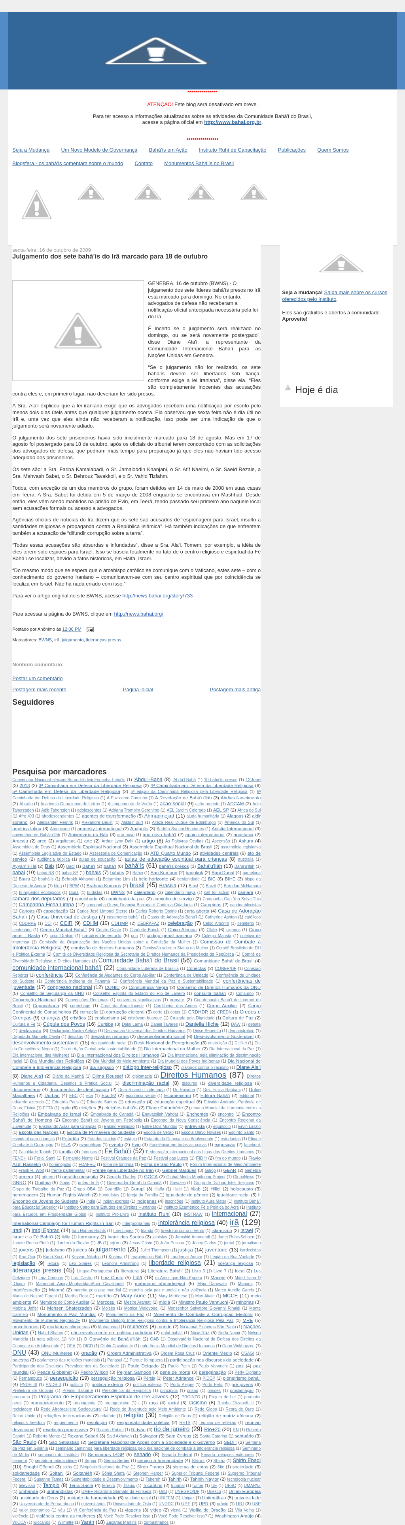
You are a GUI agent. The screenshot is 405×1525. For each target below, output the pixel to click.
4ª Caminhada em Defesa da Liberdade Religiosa (202, 785)
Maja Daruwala (212, 1284)
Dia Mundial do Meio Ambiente (121, 1061)
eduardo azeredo (28, 1102)
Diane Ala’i (32, 1075)
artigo (148, 841)
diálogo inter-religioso (147, 1067)
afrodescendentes (58, 816)
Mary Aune (133, 1296)
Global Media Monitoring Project (195, 1177)
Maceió (217, 1277)
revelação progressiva (65, 1429)
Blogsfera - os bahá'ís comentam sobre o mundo (67, 163)
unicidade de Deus (38, 1497)
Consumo (245, 993)
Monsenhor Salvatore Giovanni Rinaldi (203, 1308)
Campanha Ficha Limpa (46, 904)
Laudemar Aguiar (186, 1257)
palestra (20, 1359)
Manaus (245, 1284)
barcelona (252, 873)
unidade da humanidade (91, 1497)
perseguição (64, 1378)
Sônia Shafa (113, 1473)
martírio (104, 1295)
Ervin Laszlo (249, 1126)
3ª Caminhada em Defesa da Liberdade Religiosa (90, 785)
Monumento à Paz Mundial (67, 1314)
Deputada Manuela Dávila (36, 1036)
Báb (49, 866)
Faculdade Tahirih (35, 1152)
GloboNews (243, 1177)
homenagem (25, 1194)
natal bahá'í (172, 1333)
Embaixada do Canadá (112, 1114)
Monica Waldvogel (141, 1308)
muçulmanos (25, 1326)
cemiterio (245, 923)
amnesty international (100, 828)
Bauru (24, 879)
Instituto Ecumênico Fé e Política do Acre (201, 1207)
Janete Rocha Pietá (30, 1243)
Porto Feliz (212, 1384)
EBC (73, 1095)
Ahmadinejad (159, 816)
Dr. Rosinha (184, 1090)
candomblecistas (245, 905)
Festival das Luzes (171, 1158)
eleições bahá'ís (121, 1107)
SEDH (230, 1442)
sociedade (242, 1466)
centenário (22, 930)
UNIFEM (166, 1498)
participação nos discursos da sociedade (212, 1359)
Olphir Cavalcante (116, 1346)
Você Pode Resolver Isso (127, 1516)
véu (61, 1510)
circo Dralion (62, 936)
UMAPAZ (252, 1485)
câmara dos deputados (38, 898)
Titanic (129, 1485)
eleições (87, 1107)
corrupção (89, 1012)
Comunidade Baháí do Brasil (224, 960)
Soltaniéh (82, 1473)
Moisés (108, 1308)
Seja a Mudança (30, 150)
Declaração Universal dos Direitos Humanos (144, 1031)
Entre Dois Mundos (159, 1126)
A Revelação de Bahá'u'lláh (183, 797)
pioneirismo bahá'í (242, 1377)
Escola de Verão (159, 1132)
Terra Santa (81, 1485)
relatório (107, 1416)
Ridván (138, 1429)
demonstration (241, 1031)
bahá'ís (134, 865)
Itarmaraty (88, 1236)
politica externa (107, 1384)
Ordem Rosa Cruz (178, 1353)
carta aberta (196, 910)
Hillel (215, 1188)
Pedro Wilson (94, 1372)
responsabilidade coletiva (143, 1422)
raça (153, 1402)
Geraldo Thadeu (121, 1177)
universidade (248, 1497)
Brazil (211, 886)
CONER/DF (225, 968)
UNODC (166, 1504)
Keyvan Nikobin (86, 1257)
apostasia (244, 834)
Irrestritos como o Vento (182, 1230)
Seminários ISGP (106, 1454)
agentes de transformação (109, 815)
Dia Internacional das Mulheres (40, 1055)
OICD (88, 1346)
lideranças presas (103, 639)
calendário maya (180, 892)
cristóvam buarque (145, 1018)
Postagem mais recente (39, 689)
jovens (26, 1250)
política (76, 1384)
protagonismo (116, 1403)
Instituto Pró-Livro (112, 1214)
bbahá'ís (46, 879)
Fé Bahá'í (118, 1151)
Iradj (17, 1230)
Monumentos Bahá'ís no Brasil (199, 163)
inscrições (174, 1201)
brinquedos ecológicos (40, 892)
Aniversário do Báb (88, 834)
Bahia (137, 873)
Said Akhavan (119, 1436)
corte (158, 1012)
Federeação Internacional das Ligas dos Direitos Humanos (200, 1152)
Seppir (91, 1460)
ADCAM (235, 803)
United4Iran (214, 1497)
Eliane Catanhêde (164, 1107)
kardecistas (250, 1250)
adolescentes (89, 810)
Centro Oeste (108, 930)
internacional (229, 1213)
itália (66, 1237)
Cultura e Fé (23, 1024)
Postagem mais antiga (235, 689)
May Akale (205, 1296)
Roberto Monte (46, 1436)
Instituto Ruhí (154, 1214)
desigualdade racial (109, 1043)
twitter (198, 1485)
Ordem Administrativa (129, 1353)
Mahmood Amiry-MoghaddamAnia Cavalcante (80, 1284)
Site (220, 1467)
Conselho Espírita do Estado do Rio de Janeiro (139, 993)
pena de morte (175, 1372)
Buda (74, 892)
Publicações (292, 150)
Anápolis (139, 828)
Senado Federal (177, 1455)
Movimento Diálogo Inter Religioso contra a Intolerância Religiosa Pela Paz (161, 1320)
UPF (185, 1503)
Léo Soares (80, 1263)
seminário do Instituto (58, 1455)
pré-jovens (242, 1384)
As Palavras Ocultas (184, 841)
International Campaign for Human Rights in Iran (63, 1223)
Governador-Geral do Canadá (134, 1183)
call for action (216, 892)
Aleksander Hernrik (55, 822)
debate (254, 1024)
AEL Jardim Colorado (186, 810)
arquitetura (66, 841)
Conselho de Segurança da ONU (52, 993)
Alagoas (235, 815)
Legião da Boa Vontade (232, 1257)
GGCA (150, 1176)
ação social (173, 803)
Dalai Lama (132, 1024)
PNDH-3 (53, 1384)
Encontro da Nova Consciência (180, 1120)
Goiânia (43, 1182)
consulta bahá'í (210, 993)
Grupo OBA (84, 1189)
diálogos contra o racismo (205, 1067)
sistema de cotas (190, 1466)
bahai (18, 872)
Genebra (253, 1170)
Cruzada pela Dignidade (192, 1018)
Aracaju (20, 840)
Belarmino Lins (117, 879)
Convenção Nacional (34, 999)
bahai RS (45, 873)
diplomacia (142, 1076)
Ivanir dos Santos (126, 1236)
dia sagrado (102, 1067)
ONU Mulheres (56, 1353)
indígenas (146, 1201)
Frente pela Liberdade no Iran (123, 1170)
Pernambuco (30, 1378)
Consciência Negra (148, 987)
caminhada (86, 898)
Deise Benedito (207, 1031)
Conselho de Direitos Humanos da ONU (219, 987)
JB (99, 1243)
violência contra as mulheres (65, 1515)
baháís (117, 872)
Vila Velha (244, 1510)
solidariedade (26, 1473)
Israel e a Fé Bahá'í (32, 1236)
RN (235, 1430)
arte (88, 840)
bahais (93, 872)
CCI (48, 923)
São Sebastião (64, 1442)
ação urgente (207, 804)
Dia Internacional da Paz (231, 1049)
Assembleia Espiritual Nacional (89, 846)
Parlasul (114, 1360)
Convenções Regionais (86, 1000)
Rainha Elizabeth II (236, 1403)
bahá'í (110, 866)
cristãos (78, 1017)
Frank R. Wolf (31, 1170)
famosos (89, 1152)
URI (240, 1503)
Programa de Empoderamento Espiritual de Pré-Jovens (103, 1397)
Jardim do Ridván (73, 1243)
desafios (75, 1036)
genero (26, 1176)
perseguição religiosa (112, 1377)
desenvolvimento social (161, 1036)
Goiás (64, 1183)
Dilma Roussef (107, 1075)
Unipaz (188, 1498)
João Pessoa (172, 1243)
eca (89, 1095)
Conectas (196, 968)
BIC (212, 878)
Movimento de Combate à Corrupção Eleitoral (203, 1314)
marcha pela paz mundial (97, 1290)
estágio (130, 1139)
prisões (214, 1390)
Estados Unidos (101, 1139)
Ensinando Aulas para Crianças (68, 1126)
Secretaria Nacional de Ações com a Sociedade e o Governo (151, 1442)
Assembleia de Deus (31, 847)
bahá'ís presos (174, 866)
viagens (133, 1509)
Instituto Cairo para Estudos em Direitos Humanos (110, 1207)
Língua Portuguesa (94, 1271)
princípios (169, 1390)
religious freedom (28, 1422)
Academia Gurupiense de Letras (70, 804)
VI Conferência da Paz (95, 1510)
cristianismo (107, 1017)
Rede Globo (206, 1409)
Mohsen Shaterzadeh (69, 1307)
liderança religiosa (235, 1263)
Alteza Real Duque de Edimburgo (184, 822)
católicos (253, 917)
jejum (115, 1242)
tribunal (178, 1485)
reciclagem (22, 1409)
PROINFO (191, 1397)
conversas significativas (139, 1000)
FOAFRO (87, 1164)
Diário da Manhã (68, 1076)
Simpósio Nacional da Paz (104, 1467)
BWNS (45, 639)
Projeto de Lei (222, 1397)
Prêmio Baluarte (77, 1390)
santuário (244, 1435)
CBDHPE (27, 923)
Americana (60, 829)
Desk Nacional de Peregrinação (167, 1042)
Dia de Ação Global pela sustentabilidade (98, 1049)
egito (65, 1107)
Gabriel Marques (179, 1170)
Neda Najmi (229, 1333)
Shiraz (198, 1460)
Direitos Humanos (194, 1074)
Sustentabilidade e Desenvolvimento (104, 1479)
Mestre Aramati (137, 1302)
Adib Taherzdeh (55, 810)
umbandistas (60, 1491)
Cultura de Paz (238, 1017)
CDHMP (119, 923)
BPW (74, 886)
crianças (50, 1018)
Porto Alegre (182, 1384)
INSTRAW (193, 1214)
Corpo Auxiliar (222, 1005)
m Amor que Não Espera (178, 1278)
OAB (154, 1339)
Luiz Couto (112, 1277)
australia (246, 859)
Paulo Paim (179, 1366)
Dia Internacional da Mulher (172, 1048)
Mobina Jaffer (25, 1308)
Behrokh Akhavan (78, 879)
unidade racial (138, 1498)
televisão (27, 1485)
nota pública (48, 1339)
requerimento (66, 1422)
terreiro (108, 1485)
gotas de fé (88, 1183)
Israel (246, 1230)
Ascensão (221, 841)
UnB (163, 1491)
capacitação (56, 910)
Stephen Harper (148, 1473)
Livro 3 (198, 1271)
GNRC (19, 1182)
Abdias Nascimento (241, 797)
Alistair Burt (132, 822)
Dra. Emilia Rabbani (222, 1090)
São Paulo (24, 1442)
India (90, 1201)
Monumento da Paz (125, 1314)
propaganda (84, 1403)
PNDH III (28, 1384)
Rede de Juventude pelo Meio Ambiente (148, 1409)
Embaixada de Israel (59, 1113)
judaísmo (55, 1249)
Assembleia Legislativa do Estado (50, 853)
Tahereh (153, 1479)
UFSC (230, 1485)
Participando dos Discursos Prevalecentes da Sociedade (65, 1366)
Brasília (167, 885)
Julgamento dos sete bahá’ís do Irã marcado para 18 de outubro (110, 256)
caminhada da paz (125, 898)
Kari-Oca (27, 1257)
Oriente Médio (217, 1353)
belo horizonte (153, 878)
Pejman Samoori (134, 1372)
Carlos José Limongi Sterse (102, 911)
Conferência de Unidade (185, 975)
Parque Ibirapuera (146, 1360)
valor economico (34, 1510)
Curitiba (105, 1024)
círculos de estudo (101, 935)
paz (240, 1365)
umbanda (28, 1491)
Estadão (70, 1138)
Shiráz (219, 1460)
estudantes (231, 1139)
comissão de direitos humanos (102, 947)
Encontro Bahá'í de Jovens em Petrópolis (102, 1120)
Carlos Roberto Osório (155, 911)
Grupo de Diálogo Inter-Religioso (224, 1183)
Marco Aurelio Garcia (234, 1290)
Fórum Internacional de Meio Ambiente (225, 1164)
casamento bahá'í (123, 917)
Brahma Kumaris (104, 885)
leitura (53, 1263)
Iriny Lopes (124, 1230)
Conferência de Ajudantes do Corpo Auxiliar (115, 975)
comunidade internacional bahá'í (57, 967)
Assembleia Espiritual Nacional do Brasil (170, 846)
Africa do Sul (249, 810)
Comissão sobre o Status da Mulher (175, 948)
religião (133, 1415)
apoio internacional (205, 834)
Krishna (116, 1257)
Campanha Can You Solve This (231, 899)
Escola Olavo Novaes (201, 1132)
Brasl (193, 886)
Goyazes (178, 1183)
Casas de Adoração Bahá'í (172, 917)
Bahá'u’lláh (245, 866)
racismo (198, 1402)
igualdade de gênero (187, 1194)
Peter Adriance (178, 1377)
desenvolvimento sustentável (45, 1043)
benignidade (188, 879)
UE (214, 1485)
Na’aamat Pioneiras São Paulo (208, 1327)
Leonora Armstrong (120, 1263)
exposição (224, 1144)
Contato (143, 163)
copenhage (80, 1006)
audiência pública (53, 859)
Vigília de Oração (207, 1509)
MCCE (230, 1296)
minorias (245, 1301)
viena (176, 1510)
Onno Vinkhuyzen (238, 1346)
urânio (223, 1504)
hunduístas (109, 1195)
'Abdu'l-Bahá (148, 779)
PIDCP (208, 1378)
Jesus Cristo (140, 1243)
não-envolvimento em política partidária (111, 1332)
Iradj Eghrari (46, 1230)
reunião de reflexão (217, 1422)
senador (19, 1460)
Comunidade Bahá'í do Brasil (138, 960)
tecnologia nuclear (244, 1479)
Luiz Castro (82, 1278)
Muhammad (109, 1327)
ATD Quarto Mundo (170, 853)
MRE (247, 1320)
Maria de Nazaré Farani (34, 1296)
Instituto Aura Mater (208, 1201)
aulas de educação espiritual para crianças (176, 859)
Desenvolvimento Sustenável (224, 1036)
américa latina (26, 828)
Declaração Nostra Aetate (73, 1031)
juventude (216, 1250)
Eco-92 (109, 1095)
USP (256, 1504)
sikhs (67, 1467)
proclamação (242, 1390)
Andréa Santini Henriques (180, 829)
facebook (252, 1145)
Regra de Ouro (239, 1409)
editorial (247, 1095)
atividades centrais (219, 853)
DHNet (241, 1043)
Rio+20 (212, 1429)
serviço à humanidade (160, 1460)
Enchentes (197, 1113)
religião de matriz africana (226, 1415)
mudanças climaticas (68, 1326)
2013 (25, 785)
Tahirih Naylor (204, 1478)
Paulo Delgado (143, 1365)
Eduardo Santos (102, 1102)
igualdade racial (233, 1194)
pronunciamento (47, 1402)
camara (245, 892)
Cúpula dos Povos (64, 1024)
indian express (116, 1201)
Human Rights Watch (69, 1194)
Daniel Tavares (164, 1024)
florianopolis (60, 1164)
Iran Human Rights (89, 1230)
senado (142, 1454)
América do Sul (239, 822)
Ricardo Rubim (110, 1430)
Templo (51, 1485)
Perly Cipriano (248, 1372)
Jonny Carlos (204, 1243)
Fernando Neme (78, 1158)
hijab (196, 1188)
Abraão (26, 804)
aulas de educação (97, 859)
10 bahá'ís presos (220, 780)
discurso (189, 1083)
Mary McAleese (173, 1296)
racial (173, 1402)
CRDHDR (198, 1011)
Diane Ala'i (249, 1067)
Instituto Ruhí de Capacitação (233, 150)
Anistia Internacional (233, 828)
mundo (164, 1326)
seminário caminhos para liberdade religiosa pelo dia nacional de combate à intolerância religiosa (145, 1448)
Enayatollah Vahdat (160, 1114)
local (239, 1270)
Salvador (148, 1435)
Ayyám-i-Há (24, 866)
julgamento (72, 639)
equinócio (222, 1126)
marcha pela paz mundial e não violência (167, 1290)
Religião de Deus (175, 1416)
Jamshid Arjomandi (192, 1237)
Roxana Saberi (83, 1435)
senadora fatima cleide (56, 1460)
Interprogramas (136, 1223)
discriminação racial (145, 1083)
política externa (147, 1384)
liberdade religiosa (175, 1262)
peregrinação (212, 1372)
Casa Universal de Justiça (67, 917)
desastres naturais (110, 1036)
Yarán (88, 1522)
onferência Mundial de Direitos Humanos (177, 1346)
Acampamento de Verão (130, 804)
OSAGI (247, 1353)
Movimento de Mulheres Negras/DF (46, 1320)
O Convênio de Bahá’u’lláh (112, 1338)
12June (253, 779)
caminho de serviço (173, 898)
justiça (185, 1250)
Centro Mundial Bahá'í (63, 929)
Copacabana (46, 1005)
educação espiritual (174, 1101)
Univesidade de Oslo (132, 1504)
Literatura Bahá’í (165, 1270)
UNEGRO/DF (187, 1491)
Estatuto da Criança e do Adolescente (178, 1139)
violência (20, 1516)
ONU (19, 1352)
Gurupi (137, 1188)
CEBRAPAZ (148, 923)
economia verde (141, 1095)
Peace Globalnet (54, 1372)
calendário (144, 892)
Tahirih (175, 1478)
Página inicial (138, 689)
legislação (23, 1263)
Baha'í (88, 866)
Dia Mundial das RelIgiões (57, 1060)
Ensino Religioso (119, 1126)
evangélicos (90, 1145)
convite (177, 999)
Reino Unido (23, 1416)
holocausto (242, 1188)
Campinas (211, 904)
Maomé (56, 1289)
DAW (235, 1024)
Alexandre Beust (96, 822)
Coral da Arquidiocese (122, 1006)
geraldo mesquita (80, 1176)
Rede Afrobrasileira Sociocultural (71, 1409)
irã (56, 639)
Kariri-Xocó (53, 1257)
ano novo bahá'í (159, 834)
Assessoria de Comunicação (115, 853)
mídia (164, 1301)
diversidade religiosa (230, 1083)
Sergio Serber (117, 1460)
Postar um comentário (37, 678)
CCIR (66, 923)
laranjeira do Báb (146, 1257)
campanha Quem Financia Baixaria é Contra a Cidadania (140, 905)
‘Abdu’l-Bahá (184, 780)
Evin (136, 1144)
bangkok (194, 872)
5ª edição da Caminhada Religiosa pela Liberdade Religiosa (189, 791)
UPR (204, 1503)
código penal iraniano (169, 935)
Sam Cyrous (178, 1435)
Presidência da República (126, 1390)
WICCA (19, 1522)
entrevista (195, 1126)
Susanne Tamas (49, 1479)
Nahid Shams (50, 1333)
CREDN (224, 1012)
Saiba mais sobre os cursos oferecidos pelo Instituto (334, 295)
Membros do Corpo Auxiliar (64, 1302)
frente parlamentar (68, 1170)
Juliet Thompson (155, 1250)
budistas (94, 892)
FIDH (201, 1157)
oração (89, 1353)
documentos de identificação (79, 1089)
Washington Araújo (234, 1515)
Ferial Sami (44, 1158)
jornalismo (251, 1243)
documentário (26, 1089)
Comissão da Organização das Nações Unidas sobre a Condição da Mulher (114, 942)
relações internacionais (67, 1415)
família (65, 1151)
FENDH (19, 1158)
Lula (137, 1277)
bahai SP (70, 873)
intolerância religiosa (186, 1222)
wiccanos (41, 1522)
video (155, 1509)
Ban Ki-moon (164, 872)
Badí (70, 866)
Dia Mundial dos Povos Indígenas (189, 1061)
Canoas (26, 910)
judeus (80, 1249)
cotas (175, 1012)
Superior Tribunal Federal (195, 1473)
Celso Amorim (216, 923)
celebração (180, 923)
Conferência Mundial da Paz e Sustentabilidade (166, 981)
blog (58, 886)
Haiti (177, 1189)
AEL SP (221, 809)
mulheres (137, 1326)
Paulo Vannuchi (213, 1366)
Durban (52, 1095)
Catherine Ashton (221, 917)
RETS (185, 1422)
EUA (66, 1144)
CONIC (112, 987)
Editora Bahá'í (215, 1095)
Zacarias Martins (121, 1522)
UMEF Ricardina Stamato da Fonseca (116, 1491)
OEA (71, 1346)
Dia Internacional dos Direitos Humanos (118, 1054)
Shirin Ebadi (247, 1460)
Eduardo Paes (65, 1102)
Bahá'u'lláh (209, 866)
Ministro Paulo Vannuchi (203, 1301)
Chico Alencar (182, 929)
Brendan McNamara (242, 886)
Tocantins (152, 1485)
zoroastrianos (156, 1522)
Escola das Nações (39, 1132)
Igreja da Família (142, 1195)
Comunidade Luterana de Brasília (148, 968)
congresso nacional (69, 987)
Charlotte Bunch (144, 930)
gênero (48, 1177)
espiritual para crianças (33, 1139)
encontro (225, 1114)
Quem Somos (332, 150)
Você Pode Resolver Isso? (182, 1516)
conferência (49, 975)
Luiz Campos (50, 1278)
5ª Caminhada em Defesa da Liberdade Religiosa (66, 791)
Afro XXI (26, 816)
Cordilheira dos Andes (175, 1006)
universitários (93, 1504)
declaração (30, 1030)
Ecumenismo (177, 1095)
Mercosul (106, 1301)
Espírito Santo (242, 1132)
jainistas (159, 1237)
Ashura (245, 840)
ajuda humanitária (203, 816)
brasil (137, 885)
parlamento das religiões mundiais (68, 1360)
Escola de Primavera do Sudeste (101, 1132)
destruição (217, 1043)
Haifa (159, 1189)
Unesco (214, 1491)
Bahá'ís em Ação (168, 150)
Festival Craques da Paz (123, 1158)
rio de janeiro (171, 1429)
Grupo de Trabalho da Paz (38, 1189)
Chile (211, 929)
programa (21, 1397)
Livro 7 (220, 1271)
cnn (134, 936)
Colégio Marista (216, 936)
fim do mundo (228, 1158)
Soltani (56, 1473)
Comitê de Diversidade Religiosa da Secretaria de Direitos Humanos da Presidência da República (143, 954)
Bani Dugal (223, 872)
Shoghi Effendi (38, 1466)
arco (42, 840)
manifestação (26, 1289)
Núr (71, 1339)
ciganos (233, 930)
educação (135, 1101)
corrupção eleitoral (125, 1011)
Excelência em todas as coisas (178, 1145)
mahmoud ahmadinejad (160, 1283)
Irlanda (147, 1230)
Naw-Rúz (200, 1332)
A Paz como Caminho (127, 798)
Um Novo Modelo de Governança (99, 150)
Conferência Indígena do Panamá (77, 981)
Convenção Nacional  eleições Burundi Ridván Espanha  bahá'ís (68, 780)
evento (116, 1144)
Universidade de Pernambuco (46, 1504)
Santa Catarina (213, 1436)
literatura (129, 1270)
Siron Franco (150, 1466)
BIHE (230, 878)
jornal (229, 1243)
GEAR (229, 1170)
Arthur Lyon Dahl (118, 841)
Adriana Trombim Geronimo (134, 810)
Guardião (113, 1189)
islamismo (222, 1230)
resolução (97, 1422)
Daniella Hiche (202, 1024)
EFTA (48, 1108)
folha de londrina (118, 1164)
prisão (192, 1390)
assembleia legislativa (241, 847)
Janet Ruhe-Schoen (236, 1237)
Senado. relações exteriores (227, 1455)
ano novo (125, 835)
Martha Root (76, 1296)
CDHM (90, 923)
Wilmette (66, 1522)
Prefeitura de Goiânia (32, 1390)
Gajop (210, 1170)
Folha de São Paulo (161, 1164)
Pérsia (149, 1378)
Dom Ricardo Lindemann (141, 1090)
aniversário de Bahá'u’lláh (36, 835)
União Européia (245, 1491)
